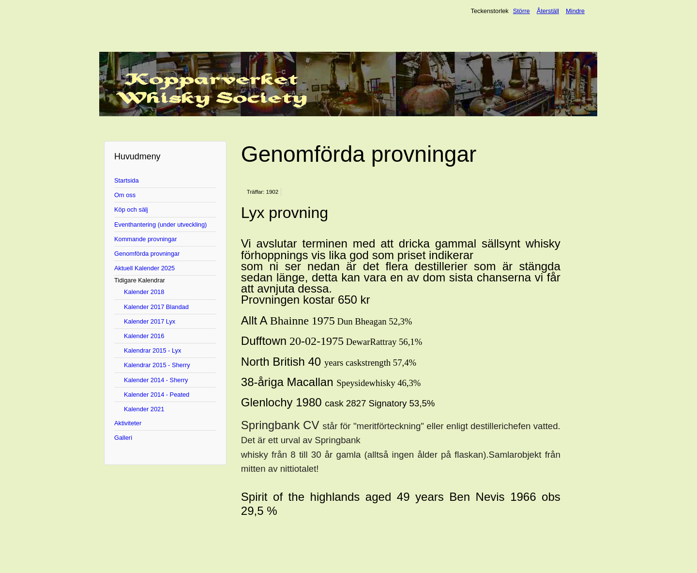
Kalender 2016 (144, 336)
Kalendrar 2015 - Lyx (152, 350)
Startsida (126, 180)
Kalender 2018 (144, 291)
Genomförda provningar (147, 253)
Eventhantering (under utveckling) (160, 224)
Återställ (548, 11)
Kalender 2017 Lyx (149, 321)
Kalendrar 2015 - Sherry (157, 365)
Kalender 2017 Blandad (156, 306)
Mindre (575, 11)
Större (521, 11)
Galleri (123, 437)
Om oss (125, 195)
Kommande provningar (145, 239)
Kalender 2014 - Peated (156, 394)
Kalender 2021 (144, 409)
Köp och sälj (131, 209)
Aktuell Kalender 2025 (144, 268)
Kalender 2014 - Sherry (156, 380)
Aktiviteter (127, 423)
